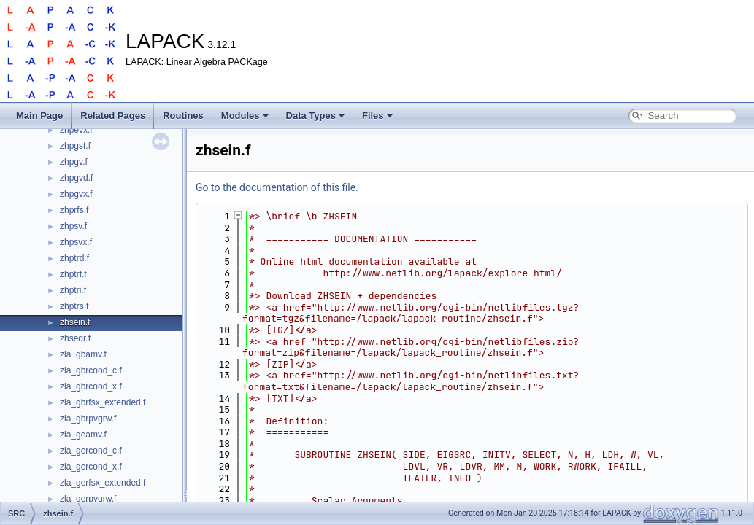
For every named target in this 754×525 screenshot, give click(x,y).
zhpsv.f (73, 226)
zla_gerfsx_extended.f (102, 483)
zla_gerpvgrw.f (88, 499)
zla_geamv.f (83, 434)
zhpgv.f (74, 162)
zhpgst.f (75, 146)
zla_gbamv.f (83, 354)
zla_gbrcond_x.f (91, 386)
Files (377, 115)
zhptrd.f (74, 258)
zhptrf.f (73, 274)
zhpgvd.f (76, 178)
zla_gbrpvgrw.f (88, 418)
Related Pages (112, 115)
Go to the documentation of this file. (277, 187)
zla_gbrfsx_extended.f (102, 402)
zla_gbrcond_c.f (91, 370)
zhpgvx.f (76, 194)
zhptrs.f (74, 306)
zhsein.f (75, 322)
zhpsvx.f (76, 242)
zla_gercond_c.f (91, 451)
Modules (245, 115)
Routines (183, 115)
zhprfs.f (74, 210)
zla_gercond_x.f (91, 467)
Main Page (39, 115)
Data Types (315, 115)
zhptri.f (73, 290)
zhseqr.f (75, 338)
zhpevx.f (76, 130)
